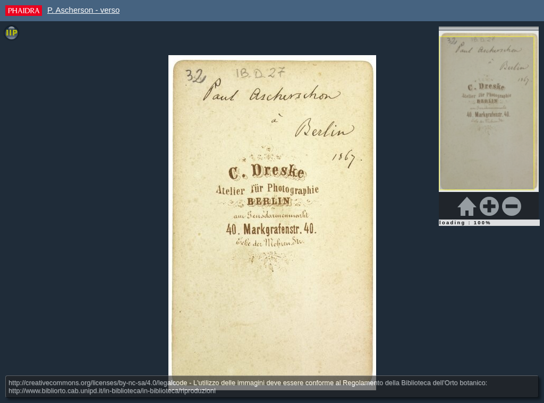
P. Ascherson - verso (83, 9)
